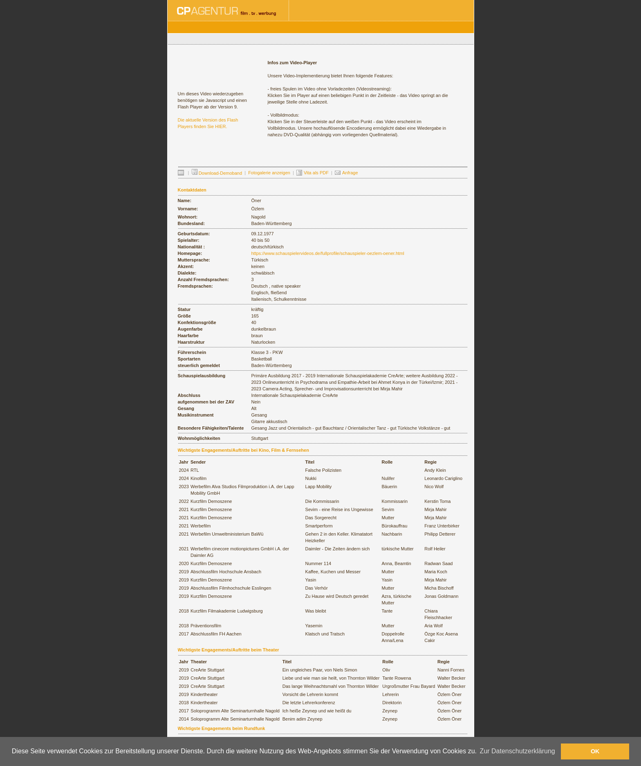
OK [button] (595, 751)
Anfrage (350, 172)
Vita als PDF (316, 172)
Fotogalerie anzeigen (269, 172)
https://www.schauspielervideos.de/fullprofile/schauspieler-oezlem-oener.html (327, 253)
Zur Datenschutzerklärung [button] (517, 751)
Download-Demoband (217, 173)
